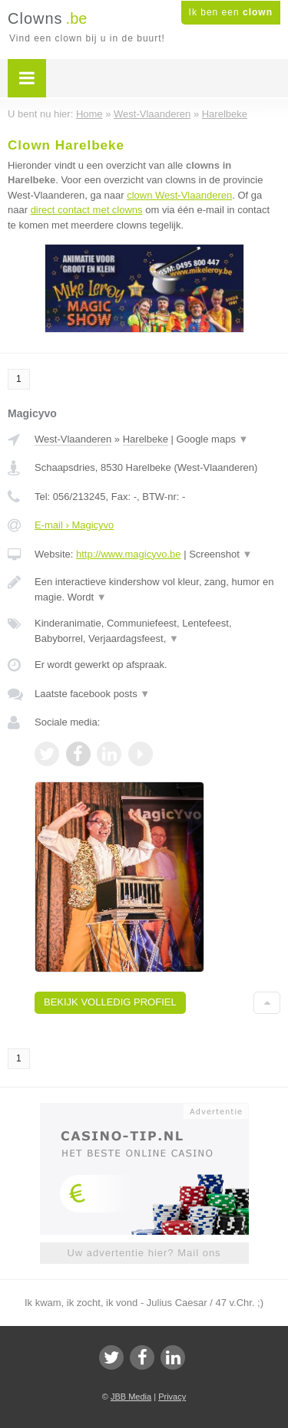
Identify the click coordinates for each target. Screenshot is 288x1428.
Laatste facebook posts (92, 693)
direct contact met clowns (87, 210)
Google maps (213, 439)
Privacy (172, 1396)
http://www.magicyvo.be (128, 554)
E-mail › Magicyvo (74, 525)
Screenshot (220, 554)
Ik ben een (231, 12)
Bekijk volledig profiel (110, 1002)
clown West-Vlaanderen (179, 195)
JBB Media (131, 1396)
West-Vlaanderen (73, 439)
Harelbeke (145, 439)
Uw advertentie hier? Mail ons (143, 1253)
